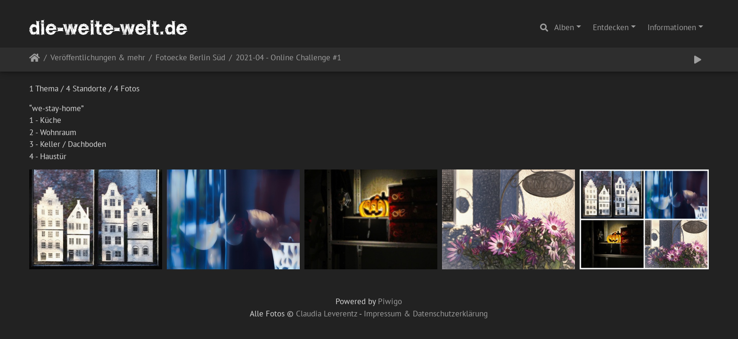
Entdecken (611, 27)
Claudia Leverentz (326, 313)
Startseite (34, 59)
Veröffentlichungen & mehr (97, 58)
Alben (564, 27)
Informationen (672, 27)
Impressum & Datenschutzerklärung (426, 313)
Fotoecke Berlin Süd (190, 58)
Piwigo (390, 301)
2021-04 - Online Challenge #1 (288, 58)
